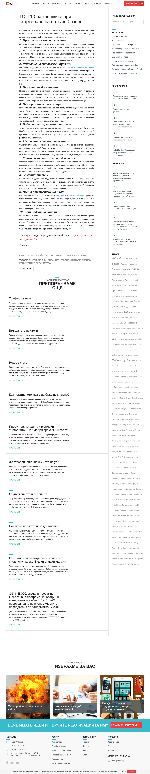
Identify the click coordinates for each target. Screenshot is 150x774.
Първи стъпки (37, 260)
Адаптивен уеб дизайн (131, 403)
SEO (134, 307)
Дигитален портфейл (120, 462)
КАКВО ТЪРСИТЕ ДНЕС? (123, 16)
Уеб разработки (127, 553)
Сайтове (75, 260)
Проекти (56, 3)
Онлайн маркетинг (120, 57)
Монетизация (134, 510)
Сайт (138, 328)
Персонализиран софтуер (131, 419)
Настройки (123, 771)
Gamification (133, 462)
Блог (87, 3)
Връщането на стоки (23, 330)
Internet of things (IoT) (130, 484)
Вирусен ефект (121, 521)
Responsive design (119, 409)
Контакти (97, 3)
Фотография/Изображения (129, 296)
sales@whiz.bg (17, 742)
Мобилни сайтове (117, 355)
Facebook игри (128, 259)
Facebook (126, 285)
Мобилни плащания (119, 537)
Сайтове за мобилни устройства (126, 65)
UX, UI (120, 457)
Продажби (115, 301)
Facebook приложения (61, 755)
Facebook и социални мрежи (124, 73)
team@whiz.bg (118, 761)
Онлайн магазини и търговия (68, 256)
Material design (125, 398)
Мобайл (138, 360)
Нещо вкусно (18, 362)
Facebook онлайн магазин (120, 366)
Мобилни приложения (61, 750)
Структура (115, 350)
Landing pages (124, 317)
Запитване (134, 3)
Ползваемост (116, 328)
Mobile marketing (135, 532)
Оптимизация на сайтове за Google (127, 69)
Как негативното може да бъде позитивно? (39, 394)
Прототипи (116, 468)
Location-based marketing (128, 543)
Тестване (131, 521)
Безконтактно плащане (120, 473)
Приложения (117, 291)
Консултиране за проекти (123, 61)
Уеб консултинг (137, 559)
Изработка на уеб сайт (129, 468)
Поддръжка (136, 355)
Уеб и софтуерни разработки (124, 53)
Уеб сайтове (40, 256)
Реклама (127, 291)
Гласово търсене (135, 494)
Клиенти (67, 3)
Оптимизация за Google (121, 564)
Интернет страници (126, 328)
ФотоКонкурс (113, 742)
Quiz (109, 746)
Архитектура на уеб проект (128, 350)
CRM (120, 334)
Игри (133, 328)
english (109, 3)
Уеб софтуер (57, 759)
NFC (113, 500)
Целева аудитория (131, 457)
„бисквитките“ (113, 771)
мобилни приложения (125, 382)
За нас (78, 3)
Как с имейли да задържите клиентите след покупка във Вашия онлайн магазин (38, 559)
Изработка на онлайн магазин (123, 489)
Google (132, 317)
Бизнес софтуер (125, 451)
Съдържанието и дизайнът (28, 494)
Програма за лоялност (127, 371)
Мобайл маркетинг (131, 387)
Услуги (45, 3)
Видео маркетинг (128, 435)
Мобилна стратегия (119, 393)
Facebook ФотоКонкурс (120, 548)
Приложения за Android (119, 344)
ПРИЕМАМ (131, 771)
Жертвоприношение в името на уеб (34, 462)
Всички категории (119, 36)
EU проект (135, 564)
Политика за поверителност (72, 771)
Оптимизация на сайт (130, 275)
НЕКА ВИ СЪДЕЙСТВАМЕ (126, 725)
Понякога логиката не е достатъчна (34, 526)
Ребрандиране (117, 387)
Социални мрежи (117, 312)
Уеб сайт (117, 258)
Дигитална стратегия (120, 414)
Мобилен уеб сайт (123, 360)
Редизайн (124, 264)
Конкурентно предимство (35, 263)
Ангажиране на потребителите (123, 441)
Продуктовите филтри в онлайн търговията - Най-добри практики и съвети (39, 428)
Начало (35, 3)
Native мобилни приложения (122, 516)
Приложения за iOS (134, 344)
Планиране (128, 355)
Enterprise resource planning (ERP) (131, 339)
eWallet (111, 750)
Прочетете (16, 316)
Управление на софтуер (130, 334)
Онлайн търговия (58, 260)
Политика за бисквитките (89, 771)
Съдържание (128, 307)
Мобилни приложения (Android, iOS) (127, 49)
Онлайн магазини (128, 323)
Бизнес (86, 260)
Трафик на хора (20, 298)
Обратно (26, 269)
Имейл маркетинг (125, 505)
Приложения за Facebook (122, 280)
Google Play (133, 376)
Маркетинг (134, 285)
